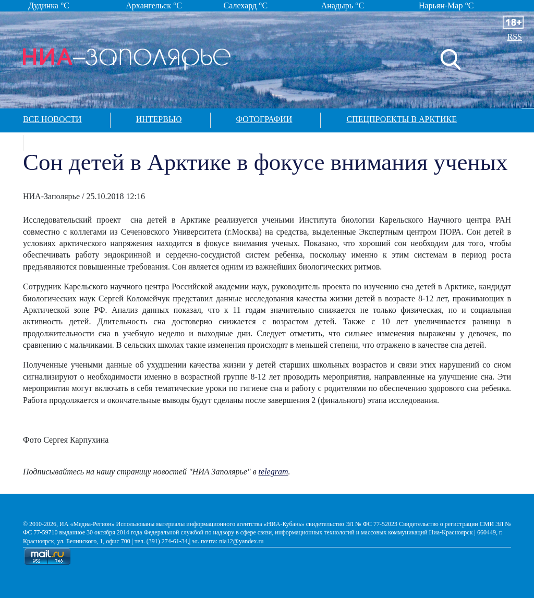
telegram (273, 471)
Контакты (72, 141)
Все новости (52, 119)
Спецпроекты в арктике (401, 119)
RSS (514, 36)
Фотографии (264, 119)
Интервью (159, 119)
